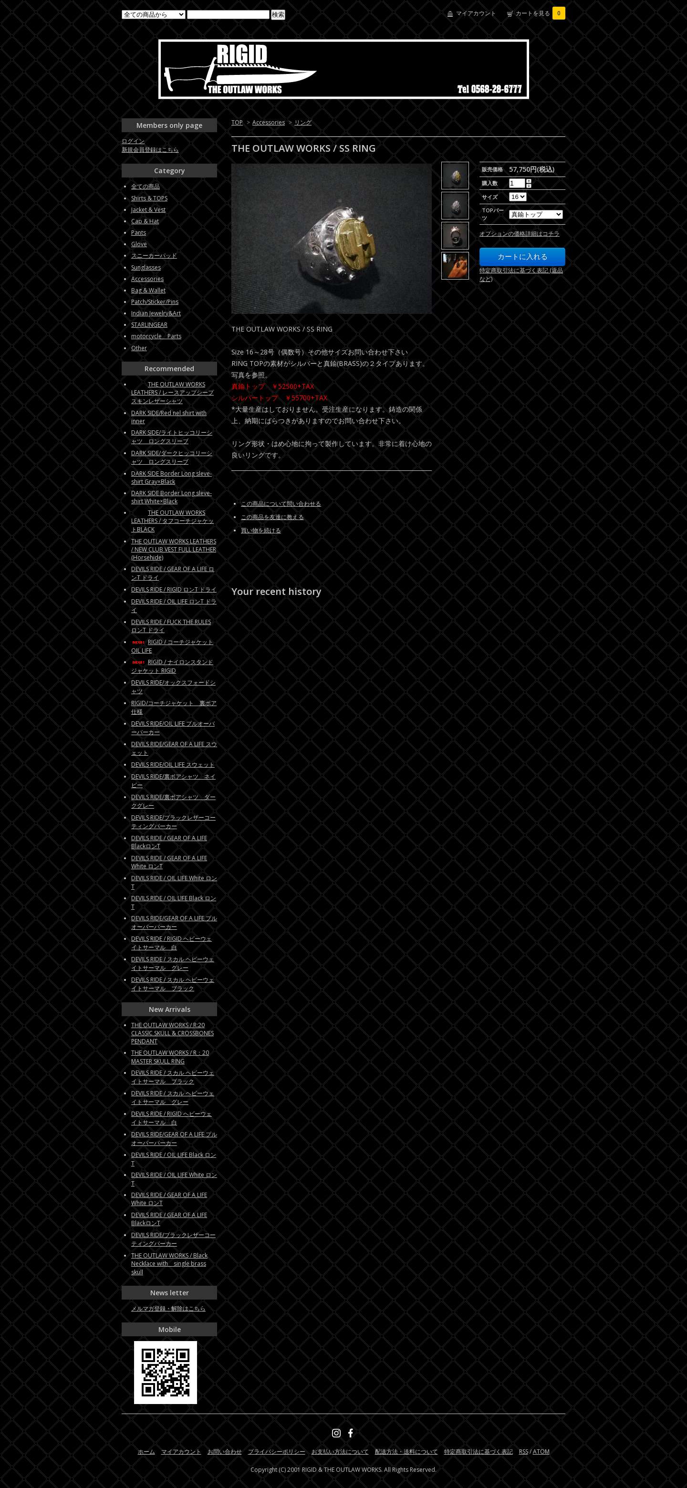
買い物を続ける (261, 530)
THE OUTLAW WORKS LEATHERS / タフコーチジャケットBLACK (172, 521)
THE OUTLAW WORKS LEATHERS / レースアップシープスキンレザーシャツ (172, 392)
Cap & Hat (145, 221)
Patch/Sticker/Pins (154, 302)
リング (303, 122)
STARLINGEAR (149, 325)
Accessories (268, 122)
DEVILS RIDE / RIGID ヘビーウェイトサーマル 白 (171, 943)
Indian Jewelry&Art (156, 313)
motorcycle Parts (156, 336)
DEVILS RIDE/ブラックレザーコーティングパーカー (173, 821)
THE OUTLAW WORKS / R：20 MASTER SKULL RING (170, 1057)
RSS (523, 1451)
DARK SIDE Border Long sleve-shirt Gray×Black (171, 477)
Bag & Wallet (148, 290)
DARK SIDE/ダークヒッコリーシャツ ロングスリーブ (171, 457)
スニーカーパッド (154, 255)
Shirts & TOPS (149, 198)
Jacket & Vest (148, 210)
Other (139, 348)
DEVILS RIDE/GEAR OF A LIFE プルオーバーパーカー (174, 922)
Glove (139, 244)
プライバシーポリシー (276, 1451)
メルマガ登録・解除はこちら (168, 1308)
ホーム (146, 1451)
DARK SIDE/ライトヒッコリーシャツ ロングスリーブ (171, 436)
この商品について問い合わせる (281, 503)
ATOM (541, 1451)
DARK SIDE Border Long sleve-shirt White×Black (171, 497)
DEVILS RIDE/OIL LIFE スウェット (173, 764)
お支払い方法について (340, 1451)
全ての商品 (145, 186)
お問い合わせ (225, 1451)
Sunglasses (146, 267)
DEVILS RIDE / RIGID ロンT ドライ (174, 589)
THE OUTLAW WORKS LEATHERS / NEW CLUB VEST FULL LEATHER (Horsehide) (173, 549)
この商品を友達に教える (272, 517)
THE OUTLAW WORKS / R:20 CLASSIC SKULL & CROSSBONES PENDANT (172, 1033)
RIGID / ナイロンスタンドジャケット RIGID (172, 666)
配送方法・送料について (406, 1451)
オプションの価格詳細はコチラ (519, 233)
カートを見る (540, 13)
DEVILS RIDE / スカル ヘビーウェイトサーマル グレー (172, 963)
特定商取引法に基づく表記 (478, 1451)
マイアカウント (476, 13)
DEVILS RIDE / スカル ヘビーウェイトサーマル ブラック (172, 984)
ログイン (133, 141)
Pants (138, 233)
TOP (237, 122)
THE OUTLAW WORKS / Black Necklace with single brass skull (169, 1263)
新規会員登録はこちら (150, 150)
